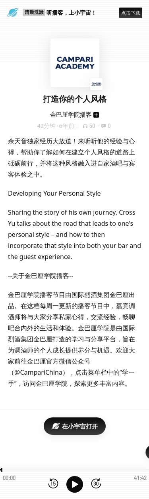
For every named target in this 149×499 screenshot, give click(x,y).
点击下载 (130, 13)
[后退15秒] (53, 484)
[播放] (74, 484)
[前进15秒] (96, 484)
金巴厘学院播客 (71, 114)
